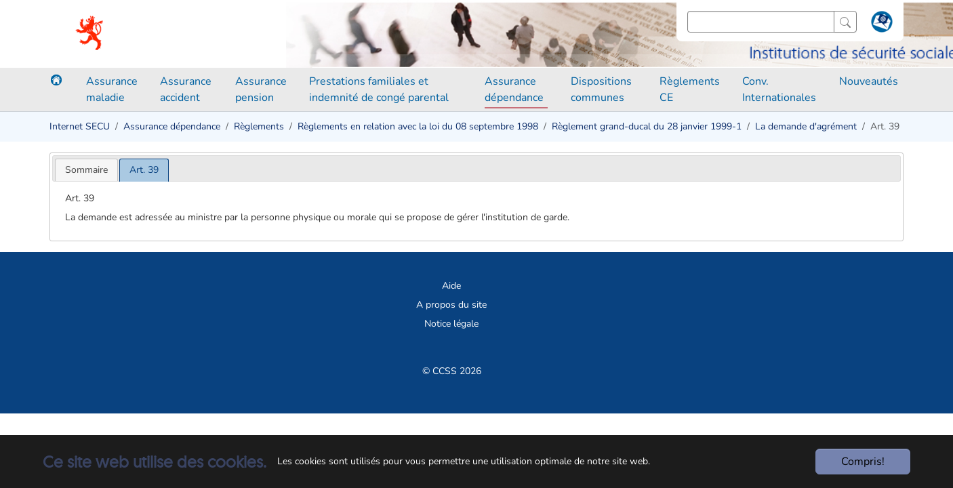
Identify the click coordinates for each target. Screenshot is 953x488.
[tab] (86, 170)
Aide (451, 285)
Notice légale (451, 323)
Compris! (863, 461)
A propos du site (451, 304)
